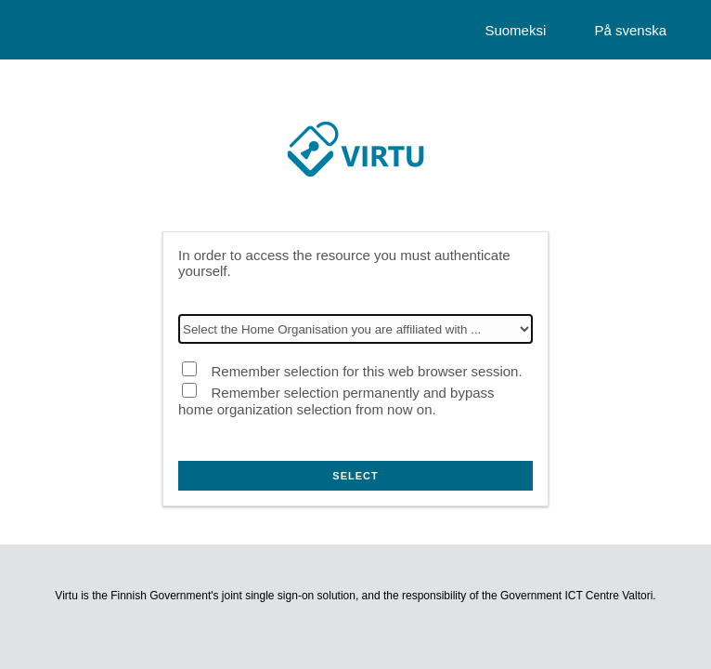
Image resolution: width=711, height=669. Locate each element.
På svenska (630, 30)
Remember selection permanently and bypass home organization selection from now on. (336, 401)
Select (355, 475)
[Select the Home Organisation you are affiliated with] (355, 329)
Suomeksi (515, 30)
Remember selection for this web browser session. (366, 371)
